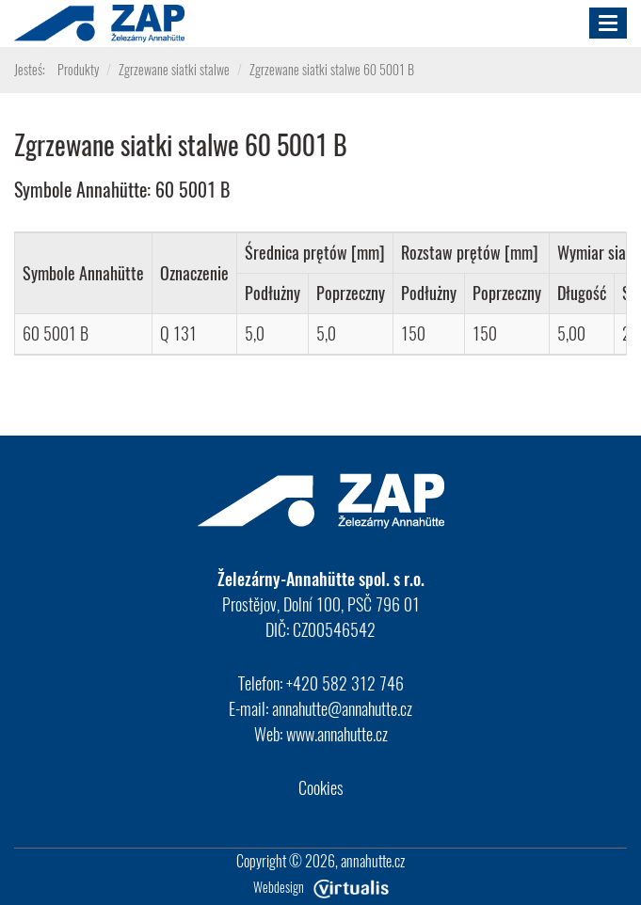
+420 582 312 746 (345, 683)
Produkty (78, 69)
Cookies (321, 787)
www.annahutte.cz (337, 734)
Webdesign (321, 887)
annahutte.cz (373, 860)
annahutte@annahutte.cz (342, 708)
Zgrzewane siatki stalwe (174, 69)
